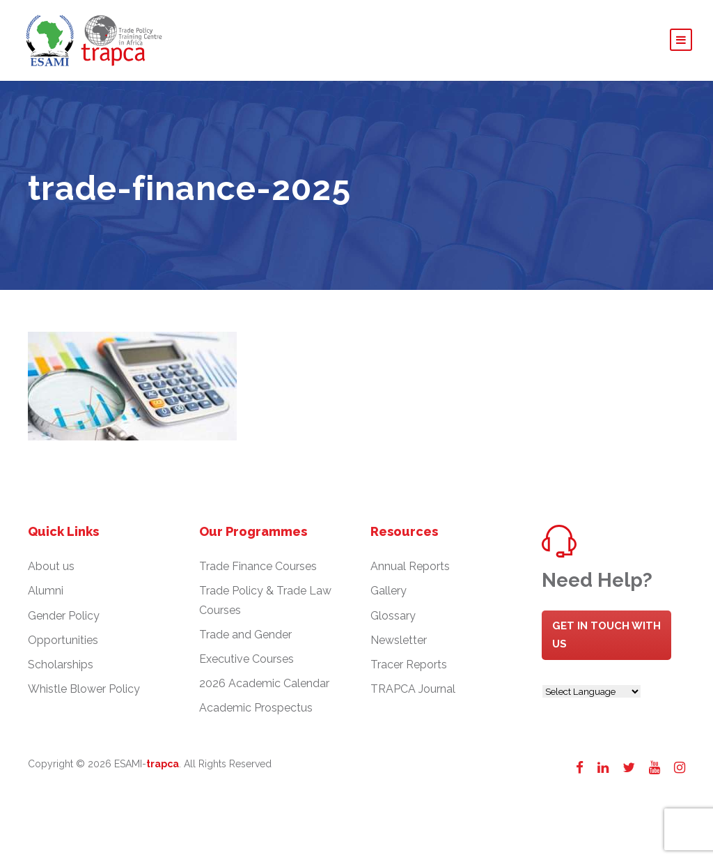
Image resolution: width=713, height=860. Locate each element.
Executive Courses (246, 659)
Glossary (393, 615)
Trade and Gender (245, 634)
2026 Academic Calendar (264, 683)
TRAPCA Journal (412, 689)
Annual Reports (410, 566)
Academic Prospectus (256, 707)
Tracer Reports (408, 664)
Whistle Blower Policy (84, 689)
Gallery (388, 590)
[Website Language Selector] (591, 691)
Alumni (45, 590)
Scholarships (60, 664)
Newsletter (398, 640)
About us (51, 566)
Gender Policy (64, 615)
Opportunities (63, 640)
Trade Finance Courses (258, 566)
